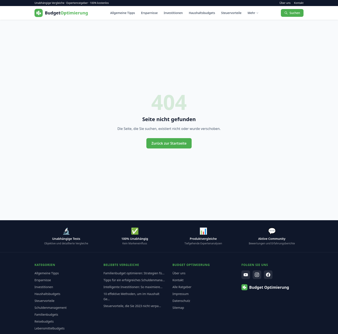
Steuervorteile (231, 13)
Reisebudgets (44, 321)
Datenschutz (181, 301)
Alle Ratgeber (181, 287)
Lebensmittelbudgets (49, 328)
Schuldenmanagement (50, 308)
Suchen (292, 13)
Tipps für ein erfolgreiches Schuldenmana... (134, 280)
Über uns (285, 3)
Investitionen (173, 13)
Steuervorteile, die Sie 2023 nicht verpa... (132, 306)
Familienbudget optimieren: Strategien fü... (133, 273)
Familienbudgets (46, 314)
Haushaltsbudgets (202, 13)
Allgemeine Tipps (122, 13)
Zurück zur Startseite (169, 143)
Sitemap (178, 308)
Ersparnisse (149, 13)
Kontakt (299, 3)
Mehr (253, 13)
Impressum (180, 294)
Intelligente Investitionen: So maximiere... (132, 287)
